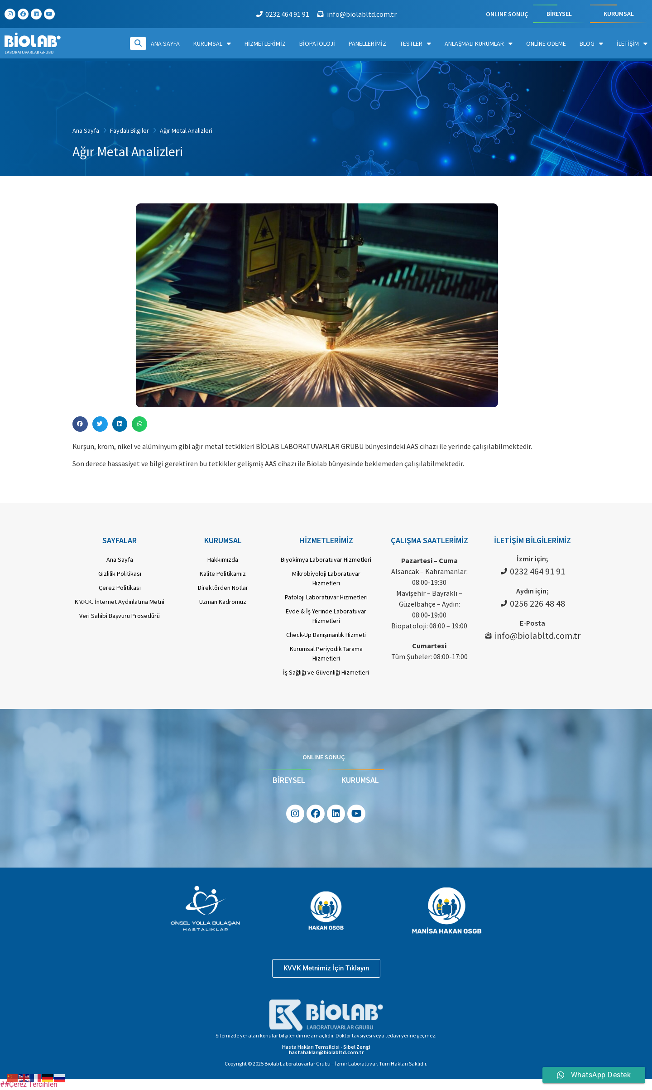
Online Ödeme (546, 43)
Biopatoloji (317, 43)
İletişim (632, 43)
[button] (80, 424)
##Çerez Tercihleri (29, 1084)
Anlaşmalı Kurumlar (479, 43)
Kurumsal (212, 43)
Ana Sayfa (165, 43)
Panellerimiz (367, 43)
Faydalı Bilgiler (129, 130)
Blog (591, 43)
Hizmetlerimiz (265, 43)
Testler (415, 43)
